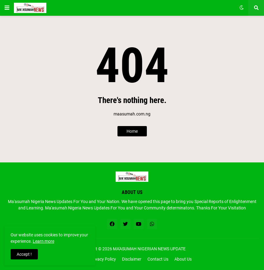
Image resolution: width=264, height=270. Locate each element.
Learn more (43, 241)
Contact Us (157, 259)
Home (132, 131)
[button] (7, 8)
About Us (183, 259)
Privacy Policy (103, 259)
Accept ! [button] (24, 254)
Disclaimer (131, 259)
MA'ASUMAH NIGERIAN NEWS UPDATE (149, 248)
